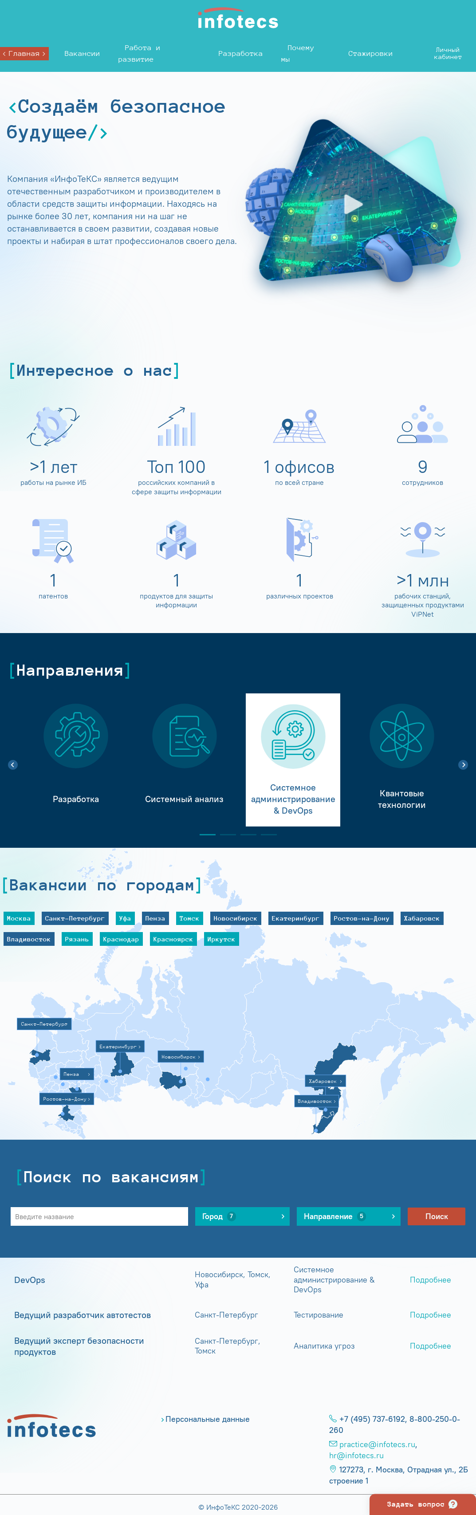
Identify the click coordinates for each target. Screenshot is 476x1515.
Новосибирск (236, 918)
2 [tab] (224, 834)
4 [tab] (265, 834)
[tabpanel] (75, 759)
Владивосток (29, 939)
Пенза (155, 918)
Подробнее (430, 1280)
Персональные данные (207, 1419)
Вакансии (82, 53)
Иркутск (222, 939)
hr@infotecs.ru (356, 1455)
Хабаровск (422, 918)
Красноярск (173, 939)
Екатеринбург (296, 918)
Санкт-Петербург (75, 918)
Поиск (436, 1216)
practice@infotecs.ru (377, 1444)
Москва (19, 918)
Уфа (125, 918)
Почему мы (298, 53)
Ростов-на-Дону (362, 918)
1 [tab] (204, 834)
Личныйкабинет (448, 53)
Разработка (241, 53)
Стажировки (371, 53)
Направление (335, 1216)
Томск (190, 918)
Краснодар (121, 939)
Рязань (77, 939)
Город (219, 1216)
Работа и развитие (139, 53)
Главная (24, 53)
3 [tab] (244, 834)
